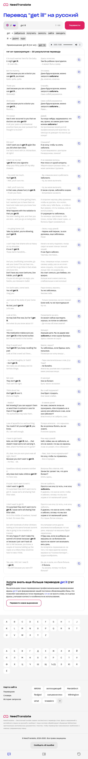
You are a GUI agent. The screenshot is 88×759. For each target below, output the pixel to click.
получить (31, 33)
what (36, 701)
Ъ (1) (53, 664)
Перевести (74, 25)
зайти (51, 33)
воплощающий (54, 688)
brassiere (49, 701)
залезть (42, 33)
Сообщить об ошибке (44, 745)
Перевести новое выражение (24, 603)
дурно (15, 38)
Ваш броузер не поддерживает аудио (67, 45)
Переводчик (9, 692)
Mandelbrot (72, 688)
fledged (37, 695)
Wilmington (73, 695)
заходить (60, 33)
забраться (19, 33)
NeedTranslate (17, 4)
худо (23, 38)
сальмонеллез (54, 695)
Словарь (7, 695)
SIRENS (37, 688)
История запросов (12, 699)
